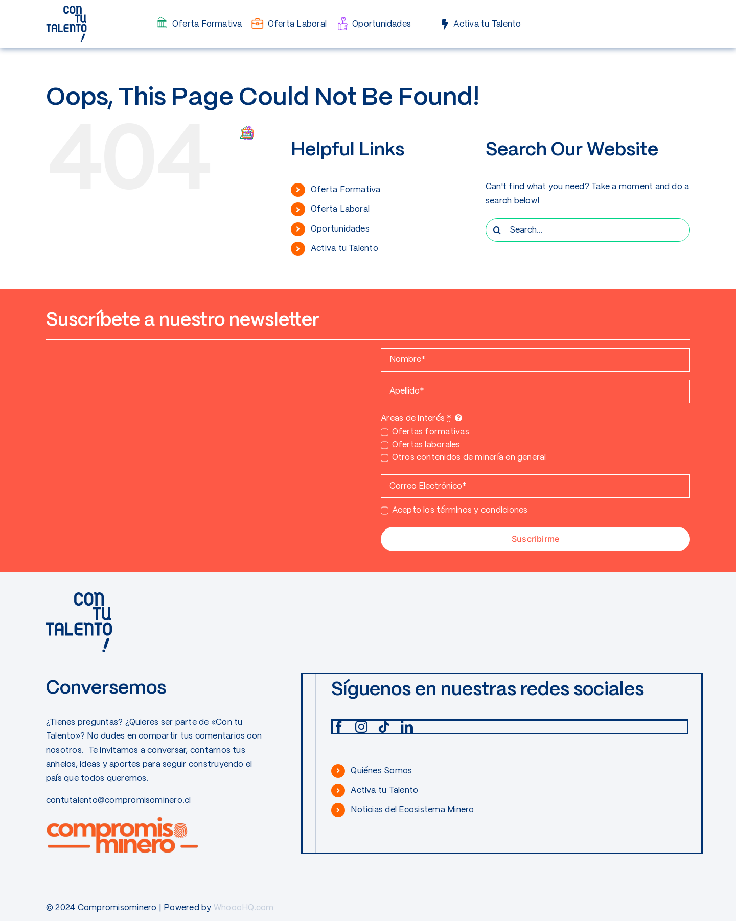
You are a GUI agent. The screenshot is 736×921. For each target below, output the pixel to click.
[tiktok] (384, 727)
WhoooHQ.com (244, 908)
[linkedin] (407, 727)
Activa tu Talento (344, 248)
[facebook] (339, 727)
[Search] (497, 230)
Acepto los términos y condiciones (460, 510)
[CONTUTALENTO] (66, 9)
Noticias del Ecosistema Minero (412, 810)
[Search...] (588, 230)
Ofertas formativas (430, 432)
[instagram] (361, 727)
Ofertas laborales (426, 445)
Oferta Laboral (340, 209)
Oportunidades (340, 229)
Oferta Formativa (346, 190)
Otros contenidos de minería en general (469, 458)
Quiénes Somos (381, 771)
